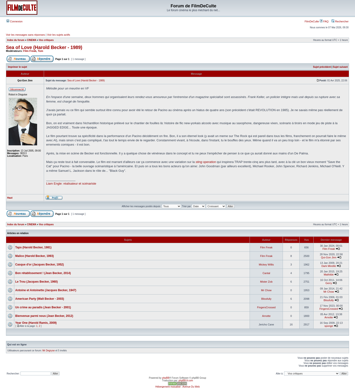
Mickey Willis (266, 264)
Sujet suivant (340, 67)
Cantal (266, 273)
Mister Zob (266, 281)
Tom (40, 50)
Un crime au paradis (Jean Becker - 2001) (43, 307)
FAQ (324, 21)
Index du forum (15, 40)
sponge (328, 325)
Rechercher (340, 21)
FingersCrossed (266, 307)
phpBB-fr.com (186, 380)
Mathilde (329, 274)
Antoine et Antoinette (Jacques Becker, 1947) (45, 290)
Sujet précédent (322, 67)
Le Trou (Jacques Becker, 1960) (36, 281)
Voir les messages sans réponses (25, 34)
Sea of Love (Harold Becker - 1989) (44, 47)
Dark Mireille (328, 266)
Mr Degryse (48, 350)
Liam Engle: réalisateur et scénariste (71, 183)
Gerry (328, 283)
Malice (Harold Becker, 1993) (34, 256)
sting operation (206, 162)
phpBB (165, 378)
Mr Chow (266, 290)
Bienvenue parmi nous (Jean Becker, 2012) (44, 316)
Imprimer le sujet (17, 67)
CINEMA (31, 40)
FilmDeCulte (312, 21)
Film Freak (29, 50)
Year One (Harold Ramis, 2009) (36, 322)
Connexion (14, 21)
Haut (9, 197)
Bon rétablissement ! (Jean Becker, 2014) (43, 273)
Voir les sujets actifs (58, 34)
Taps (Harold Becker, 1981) (33, 247)
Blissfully (266, 298)
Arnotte (266, 315)
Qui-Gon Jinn (328, 257)
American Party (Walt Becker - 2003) (39, 298)
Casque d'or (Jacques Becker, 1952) (39, 264)
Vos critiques (46, 40)
